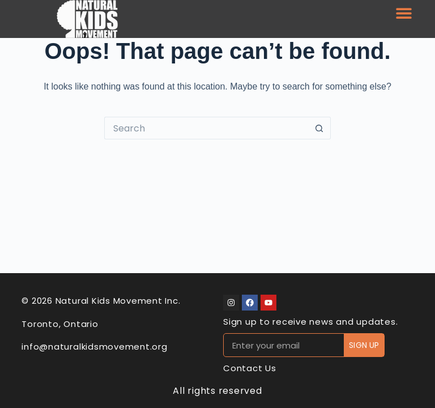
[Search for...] (206, 128)
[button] (403, 13)
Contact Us (249, 368)
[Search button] (319, 128)
